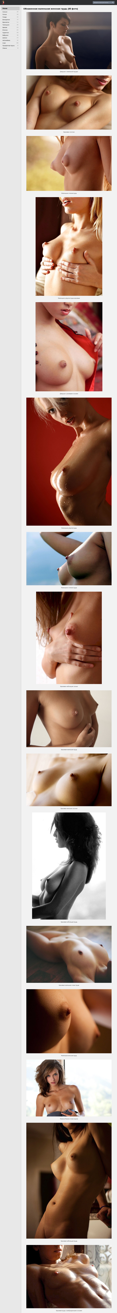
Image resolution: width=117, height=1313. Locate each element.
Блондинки (6, 19)
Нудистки (6, 32)
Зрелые (5, 27)
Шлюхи (5, 38)
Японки (5, 30)
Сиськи (5, 12)
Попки (5, 14)
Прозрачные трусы (8, 45)
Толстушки (6, 25)
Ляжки (5, 48)
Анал (4, 43)
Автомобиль (6, 40)
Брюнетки (6, 22)
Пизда (5, 17)
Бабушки (5, 35)
